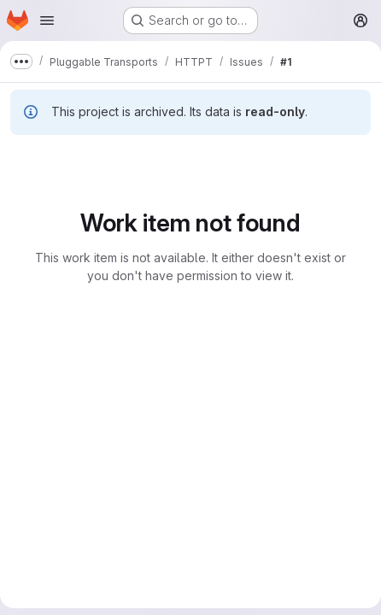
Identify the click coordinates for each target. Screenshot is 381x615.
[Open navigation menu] (47, 20)
